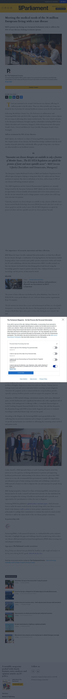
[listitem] (33, 344)
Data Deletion (23, 379)
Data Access (33, 379)
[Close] (63, 320)
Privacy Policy (43, 379)
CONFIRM (21, 372)
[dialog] (33, 349)
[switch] (55, 347)
